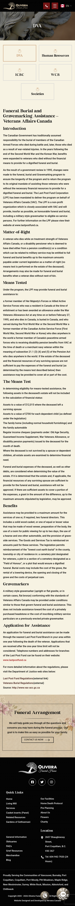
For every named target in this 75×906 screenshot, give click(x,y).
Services (10, 808)
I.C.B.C (19, 74)
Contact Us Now (33, 740)
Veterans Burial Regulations (18, 683)
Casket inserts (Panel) (17, 812)
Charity (44, 821)
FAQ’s (9, 846)
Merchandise (12, 855)
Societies (37, 94)
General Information (16, 837)
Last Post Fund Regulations (18, 678)
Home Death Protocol (52, 803)
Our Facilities (47, 798)
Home (9, 799)
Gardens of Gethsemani (18, 822)
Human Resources (55, 55)
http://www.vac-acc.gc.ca (26, 687)
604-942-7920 (56, 856)
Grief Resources (14, 850)
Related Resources (15, 817)
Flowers (45, 817)
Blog (8, 860)
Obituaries (11, 841)
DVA (20, 55)
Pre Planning (47, 808)
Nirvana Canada (54, 900)
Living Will (11, 803)
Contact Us (46, 6)
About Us (45, 812)
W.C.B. (55, 74)
